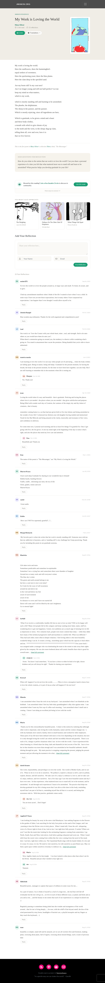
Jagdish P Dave (26, 816)
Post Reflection (80, 265)
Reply (24, 305)
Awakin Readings (22, 14)
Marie (22, 722)
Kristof (23, 678)
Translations (33, 33)
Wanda (23, 697)
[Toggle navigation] (85, 4)
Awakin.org (23, 4)
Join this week (80, 184)
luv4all (22, 619)
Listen (20, 33)
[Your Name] (36, 259)
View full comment (37, 652)
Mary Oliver (19, 25)
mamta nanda (25, 357)
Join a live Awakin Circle (49, 183)
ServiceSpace (61, 973)
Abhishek (23, 882)
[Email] (73, 259)
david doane (25, 765)
